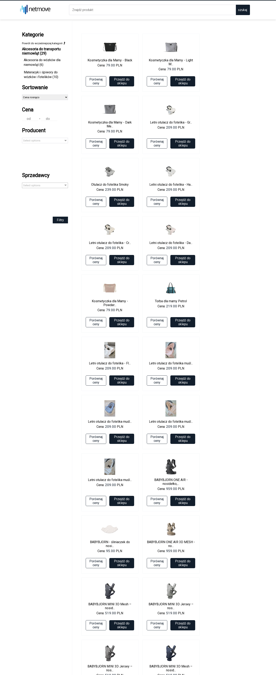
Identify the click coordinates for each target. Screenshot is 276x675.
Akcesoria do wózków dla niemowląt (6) (39, 70)
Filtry (50, 228)
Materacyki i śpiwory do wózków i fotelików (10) (41, 82)
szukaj (242, 10)
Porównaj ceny (86, 81)
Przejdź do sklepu (112, 81)
